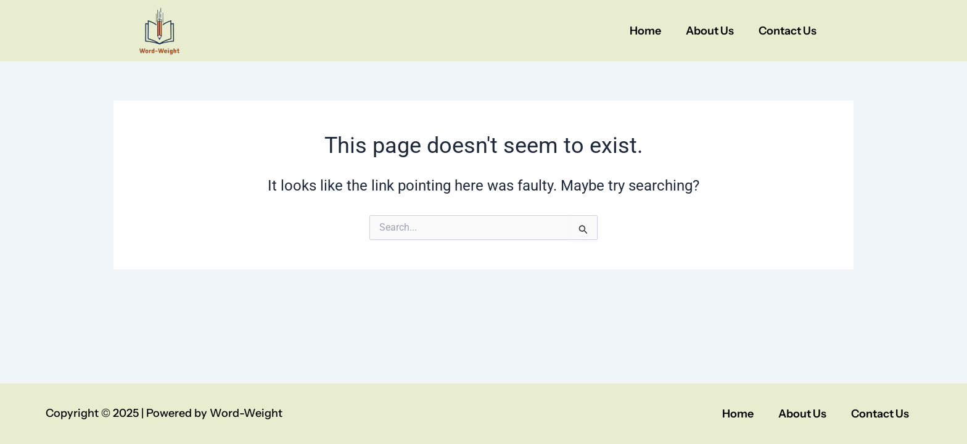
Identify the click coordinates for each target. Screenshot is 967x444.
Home (645, 31)
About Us (710, 31)
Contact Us (788, 31)
